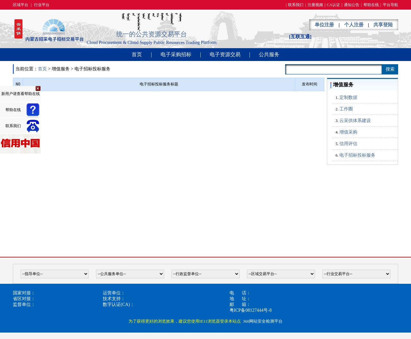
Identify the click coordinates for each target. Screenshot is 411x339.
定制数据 (348, 97)
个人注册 (353, 24)
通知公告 (351, 5)
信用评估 (348, 143)
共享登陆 (383, 24)
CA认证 (333, 5)
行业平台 (41, 5)
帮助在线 (371, 5)
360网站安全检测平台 (263, 321)
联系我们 (295, 5)
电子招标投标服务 (357, 155)
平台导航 (390, 5)
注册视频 (315, 5)
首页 (137, 54)
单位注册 (324, 24)
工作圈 (346, 109)
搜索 (390, 69)
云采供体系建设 (355, 120)
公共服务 (269, 54)
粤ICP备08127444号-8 (251, 310)
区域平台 (20, 5)
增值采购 (348, 132)
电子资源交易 (225, 54)
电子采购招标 (176, 54)
